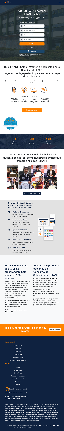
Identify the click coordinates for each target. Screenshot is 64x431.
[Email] (57, 426)
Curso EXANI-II (18, 354)
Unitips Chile (18, 370)
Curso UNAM (18, 346)
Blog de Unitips (18, 373)
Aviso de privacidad (18, 379)
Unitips (18, 367)
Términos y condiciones (18, 376)
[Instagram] (47, 426)
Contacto (18, 382)
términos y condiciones (27, 55)
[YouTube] (54, 426)
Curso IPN (18, 348)
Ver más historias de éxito (32, 193)
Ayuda (18, 385)
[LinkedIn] (50, 426)
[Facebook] (43, 426)
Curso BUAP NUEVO (18, 357)
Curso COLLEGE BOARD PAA (18, 360)
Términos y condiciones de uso (22, 427)
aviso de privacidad (37, 54)
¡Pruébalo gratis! (32, 110)
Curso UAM (18, 351)
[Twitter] (40, 426)
